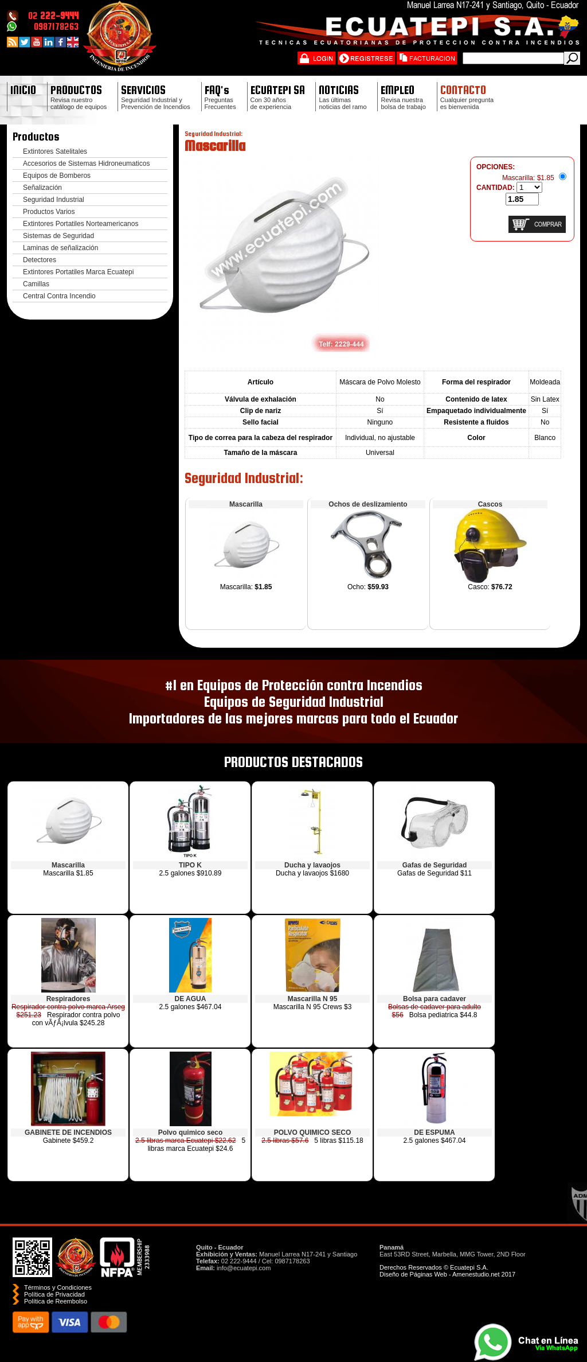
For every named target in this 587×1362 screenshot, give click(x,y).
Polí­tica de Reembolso (55, 1301)
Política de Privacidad (54, 1294)
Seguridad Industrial (53, 200)
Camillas (36, 284)
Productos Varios (49, 212)
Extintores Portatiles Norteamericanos (80, 224)
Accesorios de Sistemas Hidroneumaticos (86, 163)
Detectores (39, 260)
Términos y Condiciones (58, 1287)
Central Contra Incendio (59, 296)
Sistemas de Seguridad (58, 236)
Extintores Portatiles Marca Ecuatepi (78, 272)
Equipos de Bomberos (57, 176)
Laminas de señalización (60, 248)
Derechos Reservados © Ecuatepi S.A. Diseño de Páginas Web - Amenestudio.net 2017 (447, 1271)
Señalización (42, 188)
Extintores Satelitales (55, 151)
